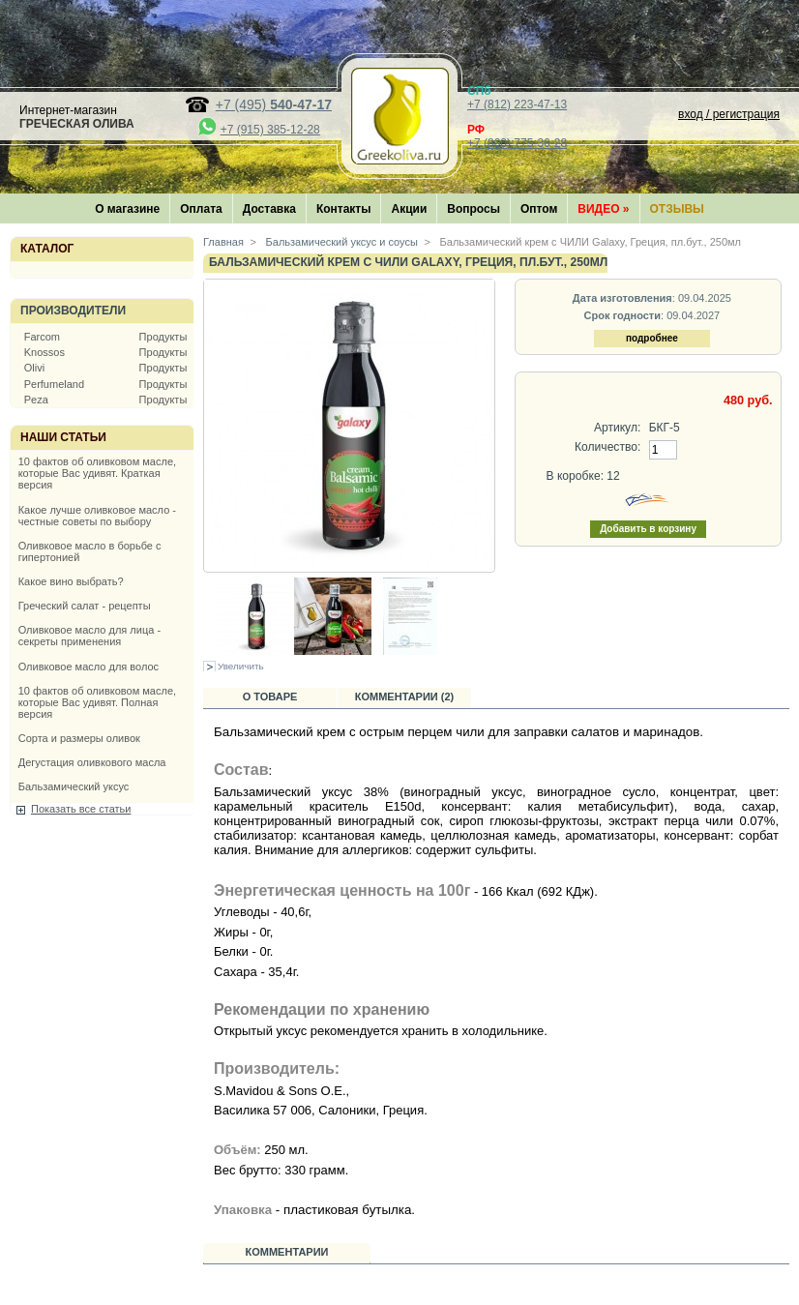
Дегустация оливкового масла (92, 762)
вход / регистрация (729, 114)
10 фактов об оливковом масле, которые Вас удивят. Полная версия (97, 702)
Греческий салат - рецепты (84, 605)
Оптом (538, 209)
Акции (409, 209)
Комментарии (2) (405, 696)
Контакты (343, 209)
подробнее (652, 338)
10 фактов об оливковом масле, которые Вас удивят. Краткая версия (97, 473)
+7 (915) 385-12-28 (270, 129)
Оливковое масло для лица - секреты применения (89, 635)
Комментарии (287, 1252)
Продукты (163, 336)
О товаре (270, 696)
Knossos (44, 352)
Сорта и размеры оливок (79, 738)
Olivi (34, 367)
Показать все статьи (81, 809)
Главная (223, 242)
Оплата (201, 209)
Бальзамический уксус (74, 786)
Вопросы (473, 209)
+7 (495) (274, 104)
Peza (36, 399)
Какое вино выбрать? (71, 581)
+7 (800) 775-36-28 (517, 143)
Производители (73, 310)
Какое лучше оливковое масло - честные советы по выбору (97, 515)
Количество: (607, 447)
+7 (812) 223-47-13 (517, 104)
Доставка (269, 209)
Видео (603, 209)
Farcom (42, 336)
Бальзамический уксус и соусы (340, 242)
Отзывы (677, 209)
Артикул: (617, 427)
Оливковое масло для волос (88, 666)
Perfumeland (54, 384)
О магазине (127, 209)
